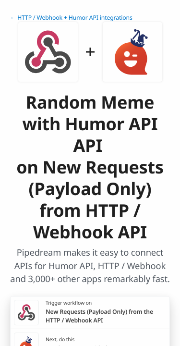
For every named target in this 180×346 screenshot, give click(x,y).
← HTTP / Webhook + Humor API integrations (71, 17)
